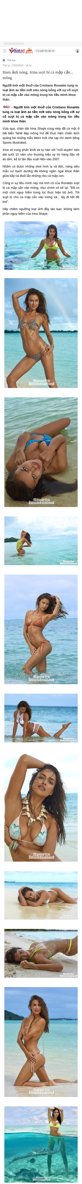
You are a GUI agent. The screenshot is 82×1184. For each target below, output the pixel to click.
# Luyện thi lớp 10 (45, 50)
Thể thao (11, 60)
